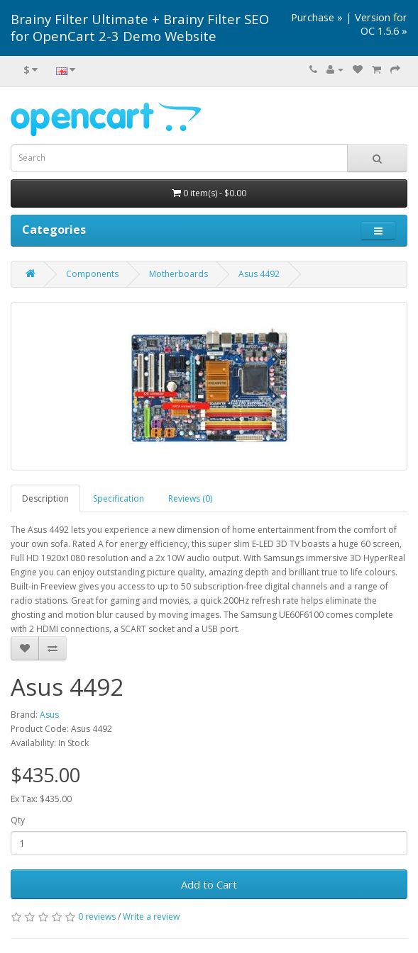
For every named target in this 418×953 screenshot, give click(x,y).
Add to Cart (209, 884)
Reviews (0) (190, 498)
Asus (49, 715)
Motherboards (178, 274)
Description (45, 498)
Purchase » (317, 17)
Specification (118, 498)
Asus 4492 (259, 274)
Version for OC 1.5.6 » (381, 24)
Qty (18, 820)
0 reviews (97, 916)
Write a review (151, 916)
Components (92, 274)
